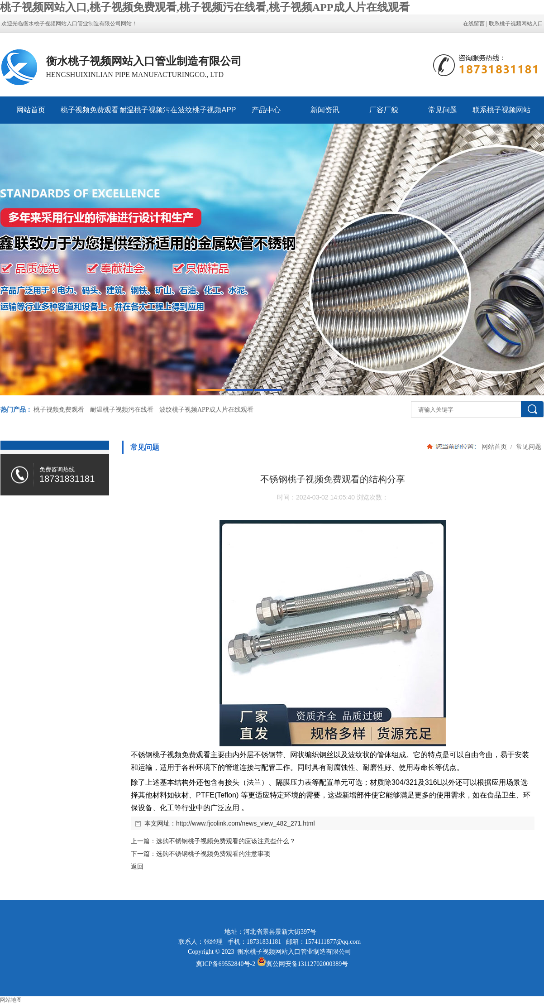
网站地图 (11, 1000)
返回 (137, 866)
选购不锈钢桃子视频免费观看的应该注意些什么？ (226, 841)
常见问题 (442, 110)
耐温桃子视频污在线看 (148, 115)
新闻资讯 (324, 110)
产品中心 (266, 110)
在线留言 (474, 23)
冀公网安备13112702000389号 (307, 964)
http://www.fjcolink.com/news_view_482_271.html (245, 823)
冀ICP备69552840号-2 (225, 964)
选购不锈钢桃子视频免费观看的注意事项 (213, 853)
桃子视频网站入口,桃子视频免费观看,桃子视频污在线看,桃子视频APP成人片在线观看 (205, 7)
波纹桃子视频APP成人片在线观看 (207, 115)
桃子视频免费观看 (90, 110)
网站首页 (30, 110)
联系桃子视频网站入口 (516, 23)
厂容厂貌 (383, 110)
